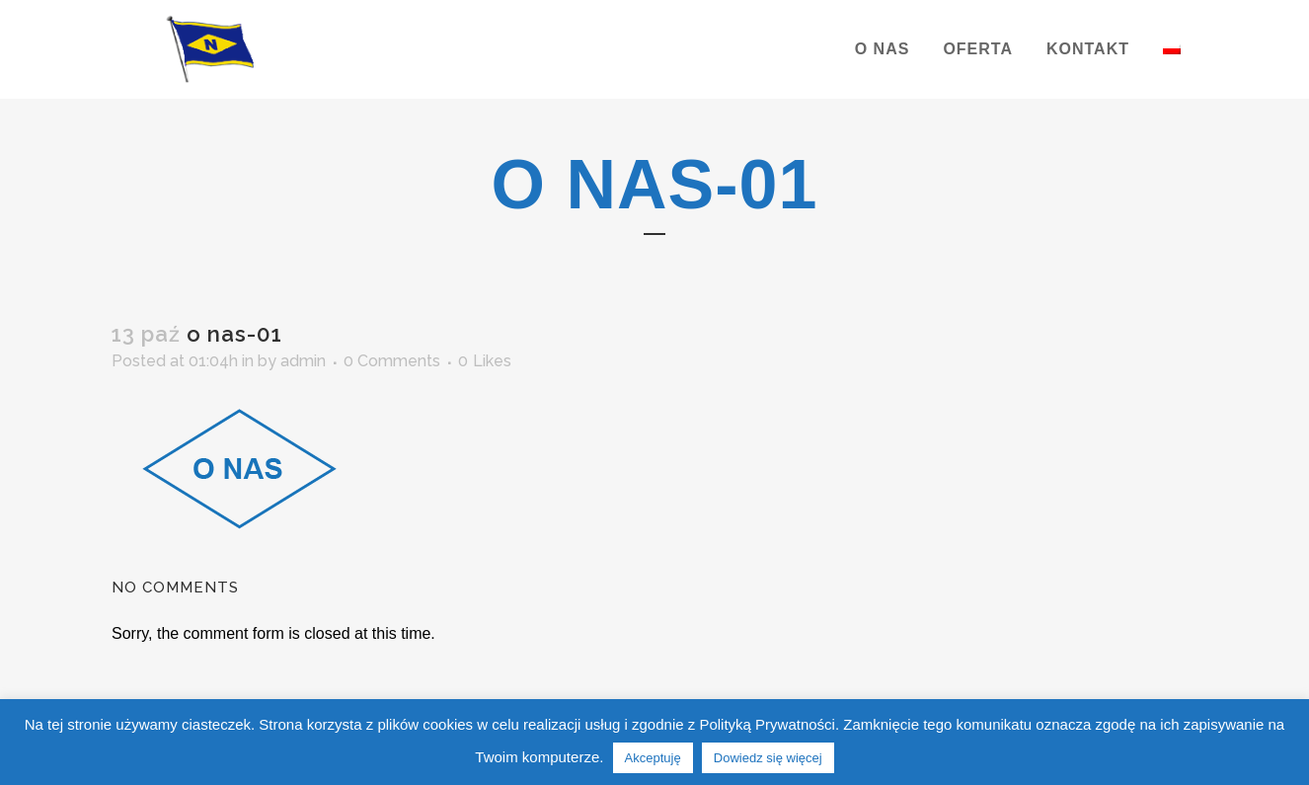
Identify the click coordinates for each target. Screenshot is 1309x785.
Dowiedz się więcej (768, 757)
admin (303, 361)
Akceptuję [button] (653, 757)
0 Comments (392, 361)
